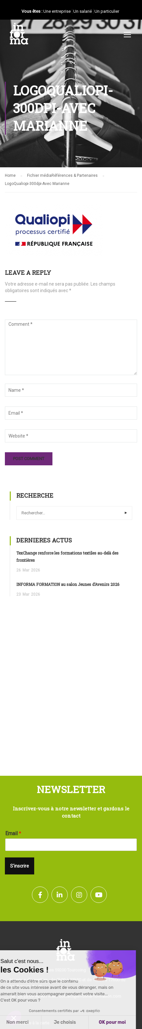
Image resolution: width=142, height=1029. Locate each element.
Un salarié (82, 11)
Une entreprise (57, 11)
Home (10, 175)
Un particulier (106, 11)
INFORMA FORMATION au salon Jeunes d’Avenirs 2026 (67, 584)
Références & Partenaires (74, 175)
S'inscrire (19, 866)
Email (13, 833)
